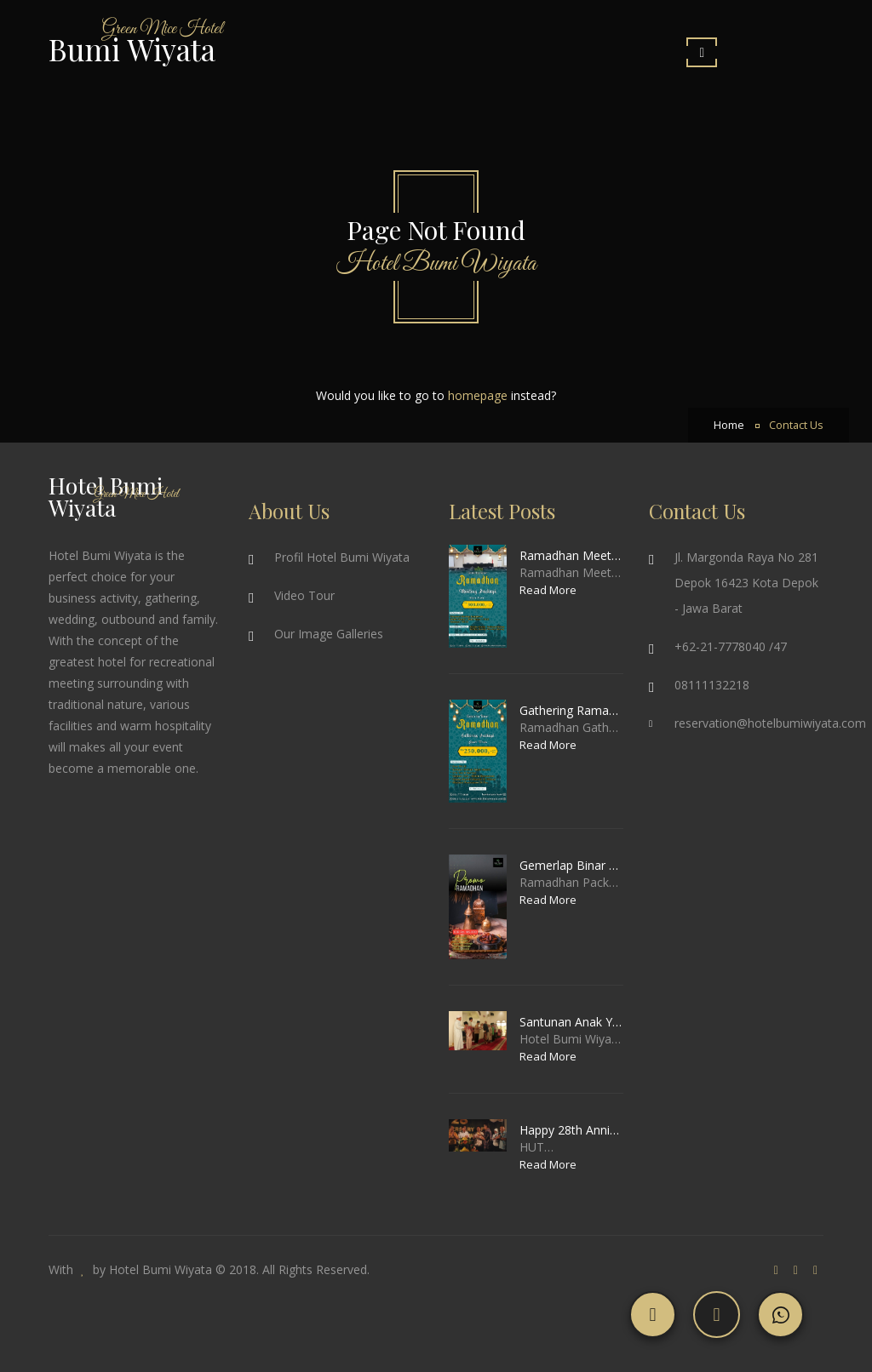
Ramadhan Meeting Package (571, 555)
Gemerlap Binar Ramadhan (571, 865)
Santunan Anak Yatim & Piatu (571, 1022)
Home (729, 425)
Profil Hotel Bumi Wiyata (342, 557)
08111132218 (711, 685)
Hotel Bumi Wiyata (160, 1269)
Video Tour (304, 595)
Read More (548, 589)
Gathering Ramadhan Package (571, 710)
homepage (478, 395)
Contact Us (796, 425)
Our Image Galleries (328, 634)
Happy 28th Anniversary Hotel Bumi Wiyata (571, 1130)
